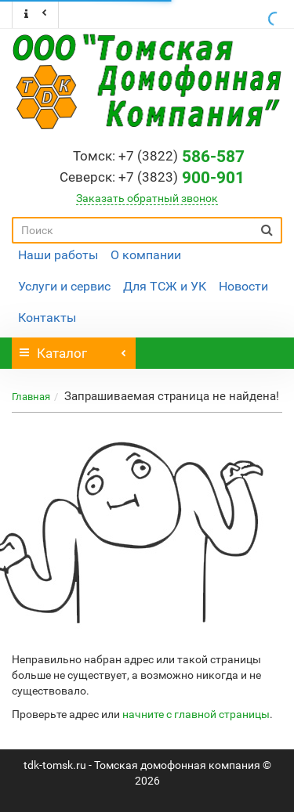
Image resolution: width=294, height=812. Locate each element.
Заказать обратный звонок (147, 198)
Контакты (47, 317)
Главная (31, 396)
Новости (243, 286)
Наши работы (58, 254)
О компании (146, 254)
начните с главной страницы (196, 714)
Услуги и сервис (64, 286)
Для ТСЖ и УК (164, 286)
